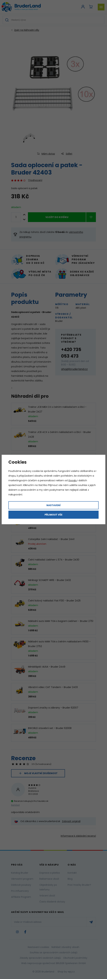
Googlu (72, 480)
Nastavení (53, 505)
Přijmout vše (53, 514)
